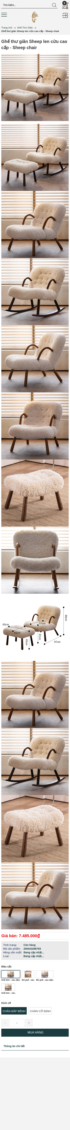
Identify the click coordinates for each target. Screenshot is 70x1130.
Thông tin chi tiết (14, 1046)
